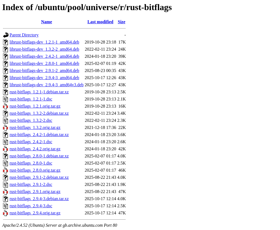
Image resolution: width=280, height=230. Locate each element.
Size (122, 21)
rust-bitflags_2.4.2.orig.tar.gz (35, 148)
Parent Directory (24, 35)
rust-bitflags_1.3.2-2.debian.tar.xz (39, 113)
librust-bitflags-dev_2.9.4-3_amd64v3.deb (47, 84)
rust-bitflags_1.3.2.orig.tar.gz (35, 127)
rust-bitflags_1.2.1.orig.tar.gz (35, 106)
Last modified (100, 21)
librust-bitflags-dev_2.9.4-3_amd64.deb (44, 77)
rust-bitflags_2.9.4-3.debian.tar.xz (39, 198)
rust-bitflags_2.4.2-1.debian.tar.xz (39, 134)
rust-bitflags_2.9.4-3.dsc (31, 205)
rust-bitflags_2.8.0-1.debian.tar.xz (39, 156)
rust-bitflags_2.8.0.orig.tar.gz (35, 170)
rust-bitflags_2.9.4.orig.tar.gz (35, 213)
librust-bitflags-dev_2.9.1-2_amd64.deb (44, 70)
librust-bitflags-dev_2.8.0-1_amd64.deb (44, 63)
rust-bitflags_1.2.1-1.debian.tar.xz (39, 92)
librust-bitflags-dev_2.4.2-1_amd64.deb (44, 56)
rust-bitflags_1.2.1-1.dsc (31, 99)
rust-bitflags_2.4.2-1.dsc (31, 141)
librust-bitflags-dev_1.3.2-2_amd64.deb (44, 49)
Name (46, 21)
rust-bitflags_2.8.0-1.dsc (31, 163)
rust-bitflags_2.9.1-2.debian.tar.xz (39, 177)
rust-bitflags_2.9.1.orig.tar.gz (35, 191)
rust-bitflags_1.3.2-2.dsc (31, 120)
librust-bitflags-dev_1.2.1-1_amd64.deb (44, 42)
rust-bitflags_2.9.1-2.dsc (31, 184)
